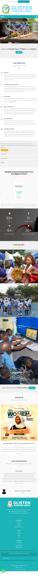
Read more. (19, 453)
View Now (32, 388)
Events (19, 533)
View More (5, 150)
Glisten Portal (14, 1)
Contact (19, 525)
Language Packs (19, 545)
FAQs (19, 537)
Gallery (19, 535)
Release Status (19, 547)
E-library (9, 1)
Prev (2, 30)
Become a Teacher (19, 527)
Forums (19, 544)
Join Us (19, 52)
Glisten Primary (23, 1)
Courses (19, 532)
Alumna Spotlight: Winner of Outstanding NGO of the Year (19, 443)
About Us (19, 522)
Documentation (19, 542)
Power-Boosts (16, 565)
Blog (19, 523)
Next (36, 30)
